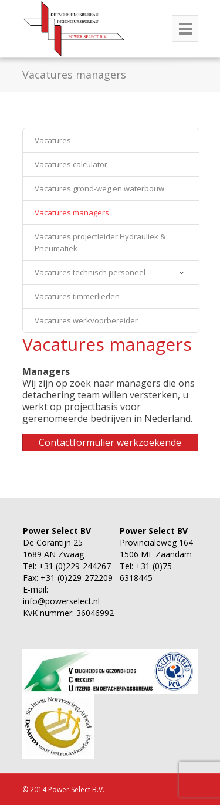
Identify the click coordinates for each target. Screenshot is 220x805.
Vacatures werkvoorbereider (86, 320)
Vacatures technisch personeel (90, 272)
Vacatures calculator (71, 164)
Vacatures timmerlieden (77, 296)
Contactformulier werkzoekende (110, 442)
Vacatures (53, 140)
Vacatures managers (72, 212)
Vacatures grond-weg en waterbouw (99, 188)
